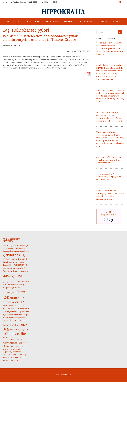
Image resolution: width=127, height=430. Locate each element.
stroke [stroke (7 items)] (21, 354)
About (18, 22)
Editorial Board (33, 22)
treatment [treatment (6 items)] (15, 357)
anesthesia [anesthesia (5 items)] (8, 248)
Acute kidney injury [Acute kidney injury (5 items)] (11, 245)
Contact (116, 22)
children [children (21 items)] (15, 254)
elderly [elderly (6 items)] (19, 287)
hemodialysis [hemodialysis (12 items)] (14, 302)
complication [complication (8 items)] (19, 264)
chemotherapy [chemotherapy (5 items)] (18, 251)
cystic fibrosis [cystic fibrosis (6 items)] (16, 281)
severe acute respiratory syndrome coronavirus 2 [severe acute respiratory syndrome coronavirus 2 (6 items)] (12, 352)
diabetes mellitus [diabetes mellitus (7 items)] (14, 284)
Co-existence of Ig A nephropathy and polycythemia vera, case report (110, 177)
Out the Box (67, 375)
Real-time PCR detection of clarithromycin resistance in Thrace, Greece (41, 38)
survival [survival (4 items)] (6, 358)
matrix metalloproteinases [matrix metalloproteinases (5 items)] (16, 317)
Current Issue (52, 22)
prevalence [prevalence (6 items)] (14, 329)
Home (7, 22)
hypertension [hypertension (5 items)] (9, 308)
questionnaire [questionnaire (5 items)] (15, 339)
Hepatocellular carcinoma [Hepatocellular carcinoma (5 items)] (13, 305)
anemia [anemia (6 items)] (24, 245)
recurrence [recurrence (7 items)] (9, 342)
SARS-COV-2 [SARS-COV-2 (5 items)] (21, 346)
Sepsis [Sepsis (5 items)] (6, 349)
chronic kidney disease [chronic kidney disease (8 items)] (15, 258)
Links (103, 21)
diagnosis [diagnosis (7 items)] (8, 287)
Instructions (87, 21)
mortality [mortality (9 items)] (9, 320)
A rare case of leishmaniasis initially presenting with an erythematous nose (108, 160)
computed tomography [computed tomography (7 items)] (14, 268)
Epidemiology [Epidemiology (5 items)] (9, 292)
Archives (69, 21)
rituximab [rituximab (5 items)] (10, 346)
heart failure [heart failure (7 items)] (17, 297)
